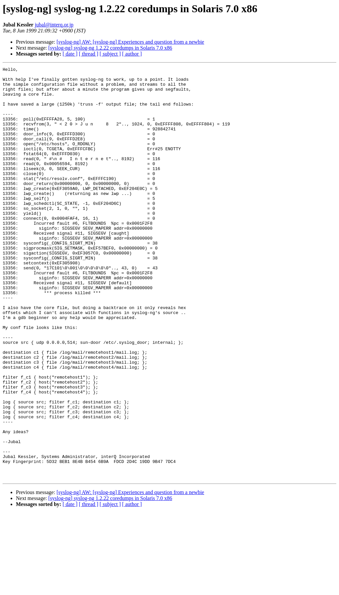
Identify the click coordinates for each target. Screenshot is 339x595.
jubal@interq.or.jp (54, 24)
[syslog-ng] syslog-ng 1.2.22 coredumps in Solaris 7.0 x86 (110, 48)
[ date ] (70, 54)
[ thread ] (88, 54)
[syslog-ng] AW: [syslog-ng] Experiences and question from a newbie (130, 42)
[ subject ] (110, 54)
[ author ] (132, 54)
